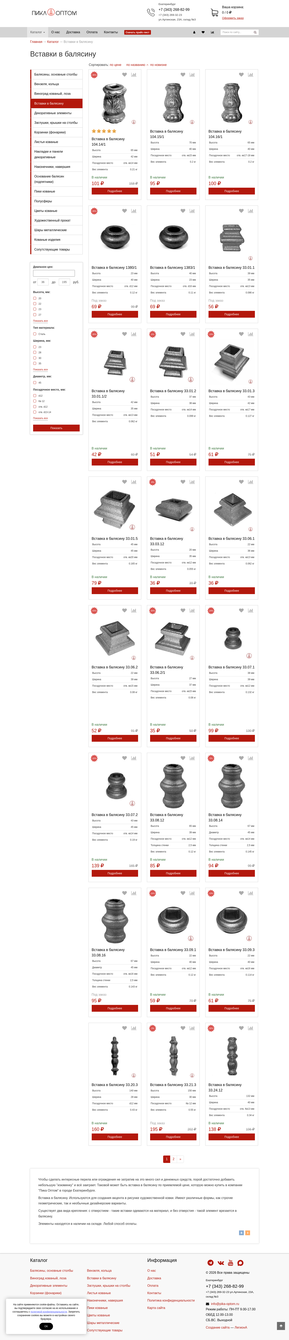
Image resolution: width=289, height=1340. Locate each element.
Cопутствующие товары (52, 249)
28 (40, 352)
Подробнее (115, 191)
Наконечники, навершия (52, 166)
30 (40, 358)
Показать (56, 428)
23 (40, 309)
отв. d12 (43, 406)
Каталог (37, 32)
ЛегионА (241, 1327)
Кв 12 (42, 401)
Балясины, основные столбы (55, 74)
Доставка (73, 32)
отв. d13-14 (45, 412)
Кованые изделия (47, 239)
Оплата (92, 32)
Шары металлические (50, 230)
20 (40, 298)
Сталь (42, 334)
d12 (41, 395)
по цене (115, 64)
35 (40, 363)
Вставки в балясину (49, 103)
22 (40, 303)
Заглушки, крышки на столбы (56, 122)
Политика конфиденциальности (171, 1300)
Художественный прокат (52, 220)
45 (40, 382)
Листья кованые (46, 142)
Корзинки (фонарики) (50, 132)
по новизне (158, 64)
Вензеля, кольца (46, 84)
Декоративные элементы (52, 113)
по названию (137, 64)
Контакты (111, 32)
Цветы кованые (45, 211)
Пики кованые (44, 191)
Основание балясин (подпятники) (49, 179)
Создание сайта (218, 1327)
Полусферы (43, 201)
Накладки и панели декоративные (48, 154)
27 (40, 314)
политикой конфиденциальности (49, 1311)
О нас (55, 32)
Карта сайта (156, 1308)
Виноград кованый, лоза (52, 93)
